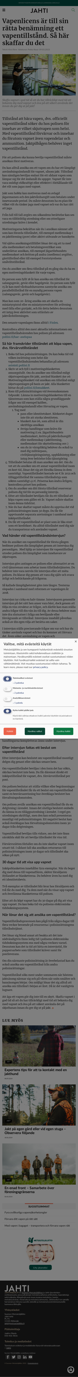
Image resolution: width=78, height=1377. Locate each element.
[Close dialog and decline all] (75, 640)
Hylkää (10, 731)
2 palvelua (18, 682)
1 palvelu (18, 702)
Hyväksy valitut (35, 731)
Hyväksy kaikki (63, 731)
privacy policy (40, 667)
